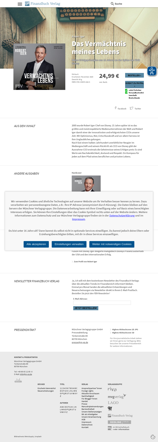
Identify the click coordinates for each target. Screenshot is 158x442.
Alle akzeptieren (36, 244)
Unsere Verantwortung (91, 417)
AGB (83, 419)
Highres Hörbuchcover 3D (123, 332)
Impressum (86, 422)
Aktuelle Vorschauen (90, 393)
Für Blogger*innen (89, 398)
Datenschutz (87, 424)
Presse (84, 404)
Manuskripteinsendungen (93, 406)
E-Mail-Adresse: (80, 298)
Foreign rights (87, 391)
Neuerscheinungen (46, 391)
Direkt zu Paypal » (134, 84)
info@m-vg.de (26, 374)
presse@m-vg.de (80, 342)
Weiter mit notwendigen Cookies (111, 244)
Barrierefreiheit (88, 409)
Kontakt (85, 427)
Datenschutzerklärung (122, 215)
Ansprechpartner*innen (92, 388)
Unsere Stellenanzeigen (92, 411)
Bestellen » (134, 75)
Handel (85, 401)
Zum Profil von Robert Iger (85, 261)
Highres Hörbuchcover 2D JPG (125, 329)
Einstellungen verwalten (69, 244)
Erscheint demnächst (47, 388)
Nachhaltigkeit (88, 396)
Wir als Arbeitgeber (90, 414)
